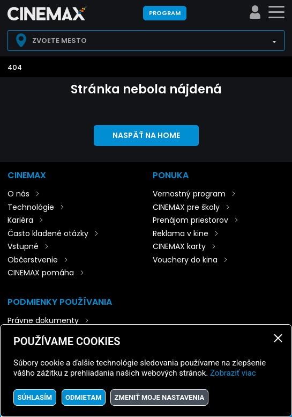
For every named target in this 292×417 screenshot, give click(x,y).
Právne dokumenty (43, 320)
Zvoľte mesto (59, 40)
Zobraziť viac (233, 373)
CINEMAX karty (179, 246)
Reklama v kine (180, 233)
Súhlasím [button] (34, 397)
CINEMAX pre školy (186, 207)
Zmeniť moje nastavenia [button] (160, 397)
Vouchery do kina (185, 259)
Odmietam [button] (83, 397)
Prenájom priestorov (190, 220)
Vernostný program (189, 193)
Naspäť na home (146, 135)
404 (15, 67)
